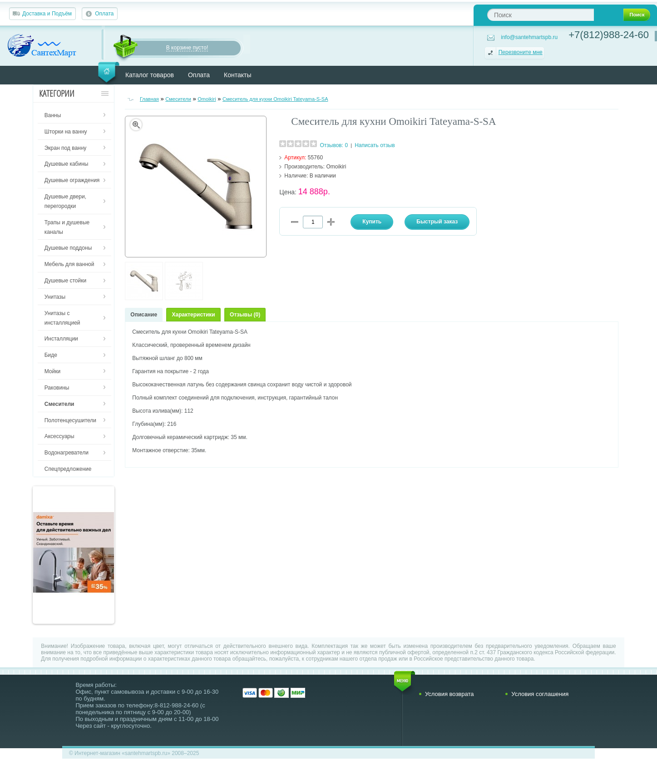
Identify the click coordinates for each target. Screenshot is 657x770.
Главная (149, 99)
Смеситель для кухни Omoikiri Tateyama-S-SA (275, 99)
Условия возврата (449, 694)
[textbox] (540, 15)
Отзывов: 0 (334, 145)
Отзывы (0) (245, 314)
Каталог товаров (149, 75)
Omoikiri (207, 99)
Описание (143, 314)
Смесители (178, 99)
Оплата (104, 13)
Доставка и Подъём (47, 13)
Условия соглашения (539, 694)
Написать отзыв (375, 145)
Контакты (237, 75)
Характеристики (193, 314)
